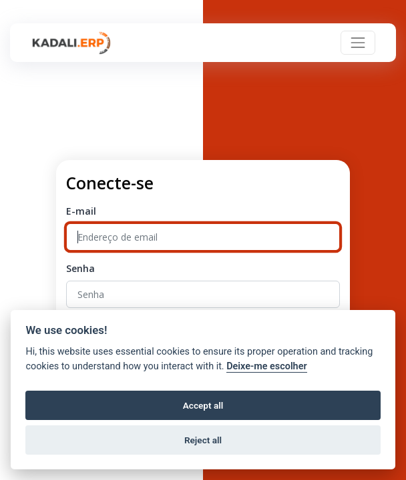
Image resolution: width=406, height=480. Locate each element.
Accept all (203, 405)
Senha (80, 268)
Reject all (203, 440)
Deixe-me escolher (266, 366)
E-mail (81, 211)
